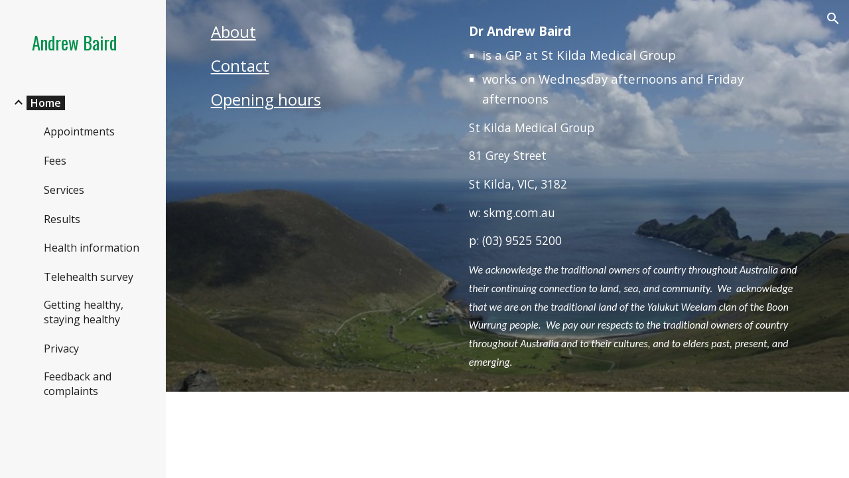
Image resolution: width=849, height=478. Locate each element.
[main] (327, 71)
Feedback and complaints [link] (77, 383)
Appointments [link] (79, 131)
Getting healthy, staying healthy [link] (83, 312)
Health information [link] (91, 247)
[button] (833, 19)
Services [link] (64, 190)
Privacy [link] (61, 348)
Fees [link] (55, 160)
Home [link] (46, 103)
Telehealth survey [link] (88, 277)
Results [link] (62, 219)
